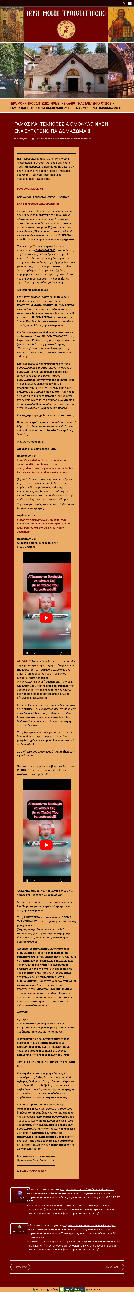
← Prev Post (20, 1266)
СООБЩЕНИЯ (86, 139)
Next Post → (113, 1266)
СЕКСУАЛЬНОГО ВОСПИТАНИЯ (67, 139)
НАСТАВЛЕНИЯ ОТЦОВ (44, 139)
